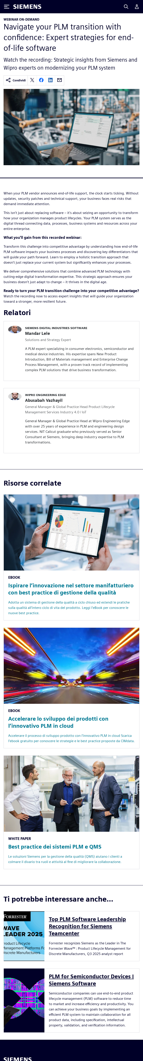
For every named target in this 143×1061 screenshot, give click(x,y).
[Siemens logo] (27, 6)
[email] (59, 80)
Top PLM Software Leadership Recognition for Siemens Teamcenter (87, 926)
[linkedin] (50, 80)
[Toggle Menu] (7, 7)
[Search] (126, 6)
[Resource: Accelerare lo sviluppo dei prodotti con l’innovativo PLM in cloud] (71, 688)
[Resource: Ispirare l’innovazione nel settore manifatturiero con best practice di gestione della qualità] (71, 557)
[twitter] (32, 80)
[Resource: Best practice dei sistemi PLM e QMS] (71, 812)
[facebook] (41, 80)
